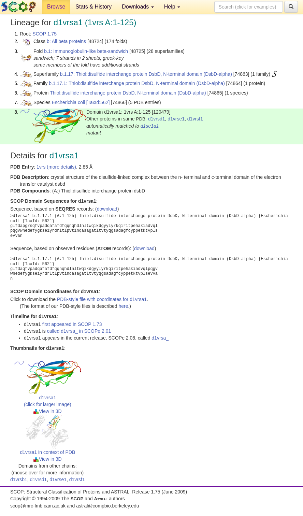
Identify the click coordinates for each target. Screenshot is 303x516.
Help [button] (172, 7)
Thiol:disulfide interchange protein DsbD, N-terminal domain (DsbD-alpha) (128, 93)
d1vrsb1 (18, 479)
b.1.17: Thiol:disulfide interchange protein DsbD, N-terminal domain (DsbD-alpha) (146, 74)
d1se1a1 (150, 126)
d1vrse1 (176, 118)
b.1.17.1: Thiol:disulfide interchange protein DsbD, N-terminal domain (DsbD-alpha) (137, 83)
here (123, 306)
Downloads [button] (138, 7)
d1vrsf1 (195, 118)
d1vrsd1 (156, 118)
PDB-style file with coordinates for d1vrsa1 (102, 299)
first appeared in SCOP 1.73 (72, 324)
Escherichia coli (68, 102)
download (107, 209)
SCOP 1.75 (44, 34)
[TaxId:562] (98, 102)
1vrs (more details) (56, 167)
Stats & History (93, 7)
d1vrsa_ (160, 338)
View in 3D (47, 411)
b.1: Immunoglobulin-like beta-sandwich (86, 51)
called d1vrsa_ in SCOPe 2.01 (79, 331)
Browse (56, 7)
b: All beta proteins (66, 41)
